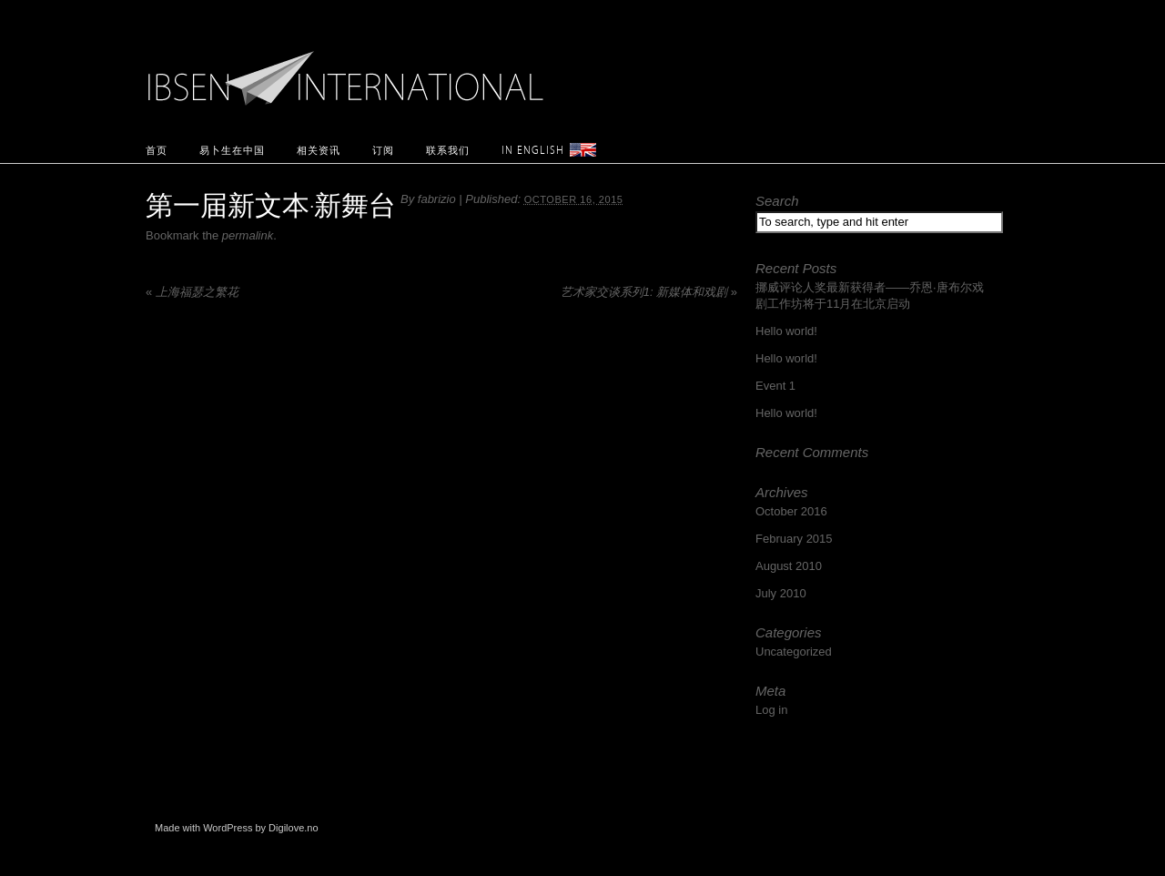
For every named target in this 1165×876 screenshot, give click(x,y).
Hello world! (786, 331)
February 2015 (794, 538)
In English (532, 150)
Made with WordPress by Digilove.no (237, 827)
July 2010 (780, 593)
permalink (247, 235)
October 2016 (791, 511)
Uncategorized (793, 651)
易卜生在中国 (232, 150)
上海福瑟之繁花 (192, 292)
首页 (156, 150)
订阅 (383, 150)
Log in (771, 710)
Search (777, 201)
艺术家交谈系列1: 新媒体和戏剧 (649, 292)
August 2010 (788, 566)
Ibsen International (350, 68)
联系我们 (448, 150)
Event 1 (775, 385)
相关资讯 (318, 150)
